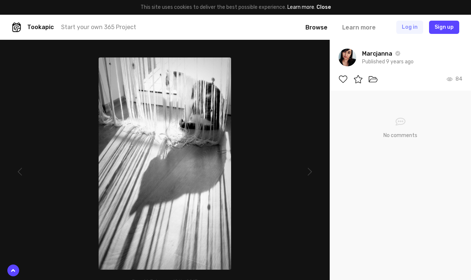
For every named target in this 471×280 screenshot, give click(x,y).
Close (323, 7)
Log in (410, 27)
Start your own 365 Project (98, 27)
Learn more (300, 7)
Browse (316, 27)
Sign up (444, 27)
